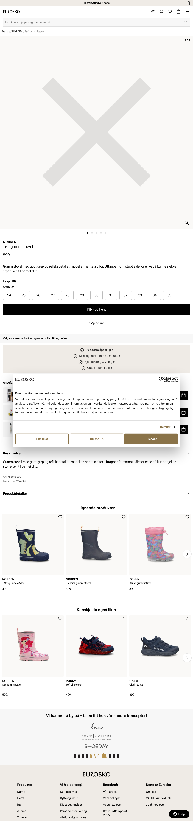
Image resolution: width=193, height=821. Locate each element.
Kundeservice (68, 791)
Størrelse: (9, 287)
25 (24, 295)
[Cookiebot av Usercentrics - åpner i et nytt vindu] (161, 379)
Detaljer (165, 426)
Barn (20, 804)
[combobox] (93, 22)
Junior (21, 811)
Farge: (9, 281)
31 (111, 295)
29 (82, 295)
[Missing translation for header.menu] (187, 11)
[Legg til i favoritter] (187, 41)
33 (140, 295)
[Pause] (189, 3)
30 (96, 295)
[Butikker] (152, 11)
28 (67, 295)
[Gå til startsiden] (11, 11)
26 (38, 295)
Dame (21, 791)
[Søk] (186, 22)
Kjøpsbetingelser (71, 804)
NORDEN (17, 31)
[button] (183, 395)
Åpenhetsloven (112, 804)
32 (125, 295)
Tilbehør (22, 817)
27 (53, 295)
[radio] (9, 295)
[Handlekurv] (178, 11)
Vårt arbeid (110, 791)
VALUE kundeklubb (158, 798)
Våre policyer (111, 798)
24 (9, 295)
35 (169, 295)
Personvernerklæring (73, 811)
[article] (33, 550)
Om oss (151, 791)
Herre (20, 798)
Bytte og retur (68, 798)
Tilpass (97, 438)
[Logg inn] (161, 11)
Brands (5, 31)
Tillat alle (151, 438)
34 (155, 295)
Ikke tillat (42, 438)
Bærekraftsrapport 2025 (115, 813)
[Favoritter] (170, 11)
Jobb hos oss (155, 804)
